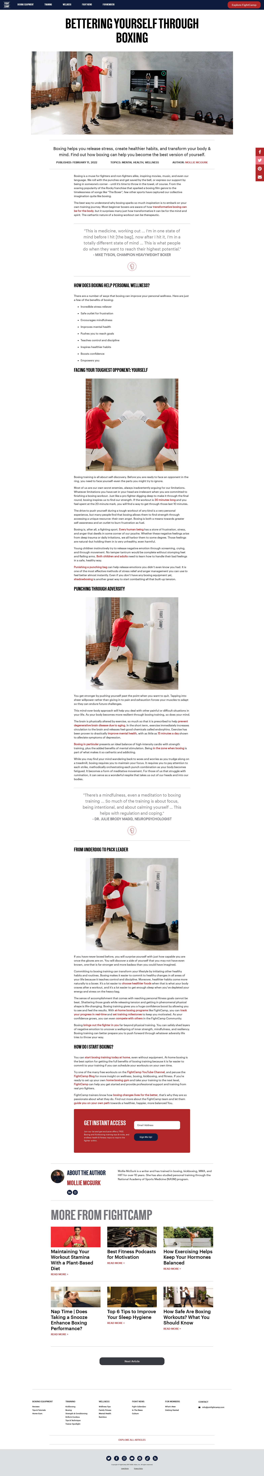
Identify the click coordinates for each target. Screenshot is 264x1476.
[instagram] (124, 1458)
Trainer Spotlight (72, 1424)
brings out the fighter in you (101, 1025)
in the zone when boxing (168, 748)
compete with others (129, 1018)
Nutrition (103, 1417)
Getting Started (172, 1410)
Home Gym (37, 1413)
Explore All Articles (132, 1439)
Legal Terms (125, 1468)
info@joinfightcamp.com (211, 1407)
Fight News (87, 4)
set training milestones (127, 1014)
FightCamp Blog (84, 1076)
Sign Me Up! (146, 1137)
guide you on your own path (92, 1103)
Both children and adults (112, 556)
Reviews (35, 1406)
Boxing (68, 1410)
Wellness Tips (105, 1406)
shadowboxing (83, 579)
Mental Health (105, 1413)
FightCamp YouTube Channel (146, 1072)
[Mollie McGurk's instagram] (75, 1192)
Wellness (67, 4)
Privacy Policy (138, 1468)
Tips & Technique (72, 1420)
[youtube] (132, 1458)
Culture (135, 1413)
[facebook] (116, 1458)
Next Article (132, 1361)
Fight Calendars (139, 1406)
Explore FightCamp (244, 4)
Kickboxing (70, 1406)
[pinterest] (139, 1458)
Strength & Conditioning (76, 1413)
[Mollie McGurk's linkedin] (69, 1192)
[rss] (155, 1458)
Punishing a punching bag (90, 567)
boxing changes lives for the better (135, 1094)
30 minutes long (165, 499)
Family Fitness (105, 1410)
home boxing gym (117, 1080)
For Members (108, 4)
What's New (170, 1406)
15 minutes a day (168, 733)
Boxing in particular (86, 744)
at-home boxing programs (131, 1010)
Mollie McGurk (196, 162)
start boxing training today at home (107, 1057)
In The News (137, 1410)
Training (48, 4)
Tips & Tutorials (39, 1410)
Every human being (131, 529)
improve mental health (122, 733)
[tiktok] (147, 1458)
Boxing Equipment (26, 4)
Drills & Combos (72, 1417)
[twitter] (108, 1458)
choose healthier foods (136, 983)
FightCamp (81, 1084)
